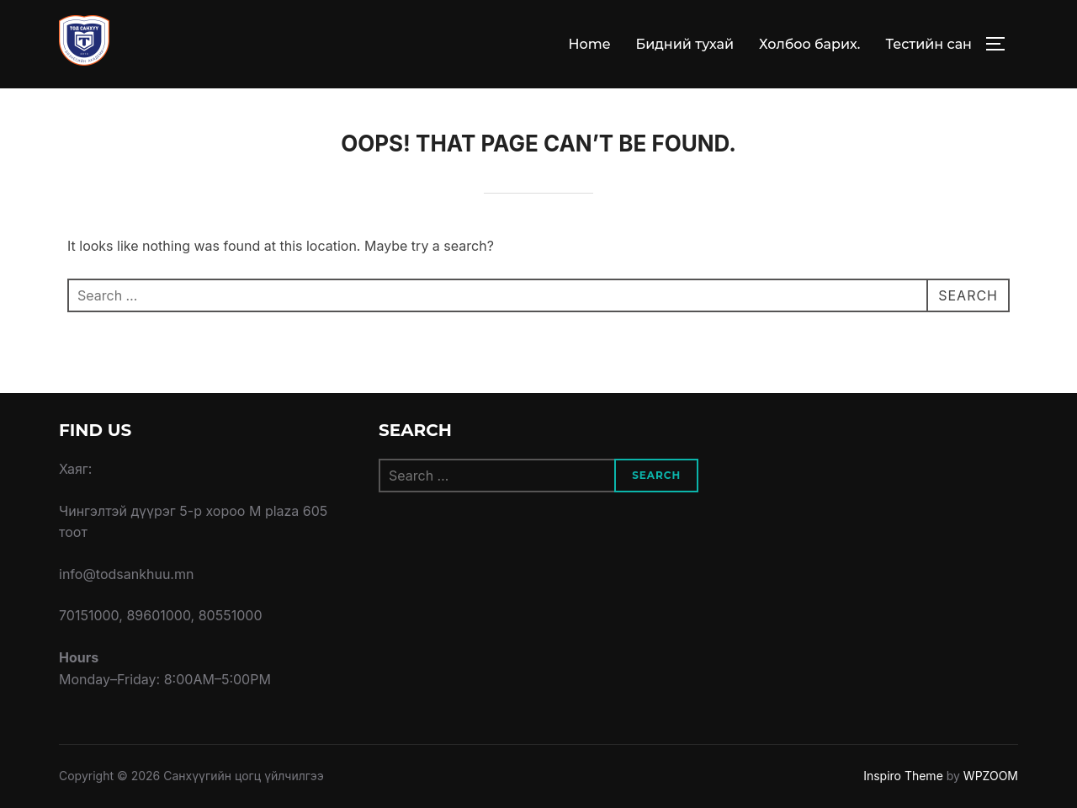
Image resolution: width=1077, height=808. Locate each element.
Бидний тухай (684, 44)
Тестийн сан (928, 44)
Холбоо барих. (809, 44)
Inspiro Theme (903, 775)
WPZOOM (990, 775)
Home (590, 44)
